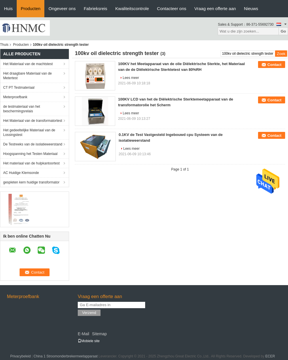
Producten (30, 8)
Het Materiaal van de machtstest (28, 64)
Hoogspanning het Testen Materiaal (30, 154)
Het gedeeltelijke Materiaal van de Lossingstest (29, 132)
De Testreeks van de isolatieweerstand (32, 144)
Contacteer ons (171, 8)
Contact (274, 64)
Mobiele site (89, 341)
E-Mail (83, 333)
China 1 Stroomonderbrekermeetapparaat (66, 356)
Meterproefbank (15, 97)
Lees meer (131, 78)
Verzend (89, 312)
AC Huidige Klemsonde (21, 173)
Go (283, 31)
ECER (270, 356)
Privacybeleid (20, 356)
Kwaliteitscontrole (132, 8)
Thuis (4, 45)
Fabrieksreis (95, 8)
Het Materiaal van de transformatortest (32, 121)
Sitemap (99, 333)
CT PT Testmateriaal (19, 88)
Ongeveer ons (61, 8)
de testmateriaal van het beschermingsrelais (21, 109)
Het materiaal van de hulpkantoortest (31, 163)
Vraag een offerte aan (215, 8)
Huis (8, 8)
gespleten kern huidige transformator (31, 182)
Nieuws (251, 8)
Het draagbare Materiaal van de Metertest (27, 75)
